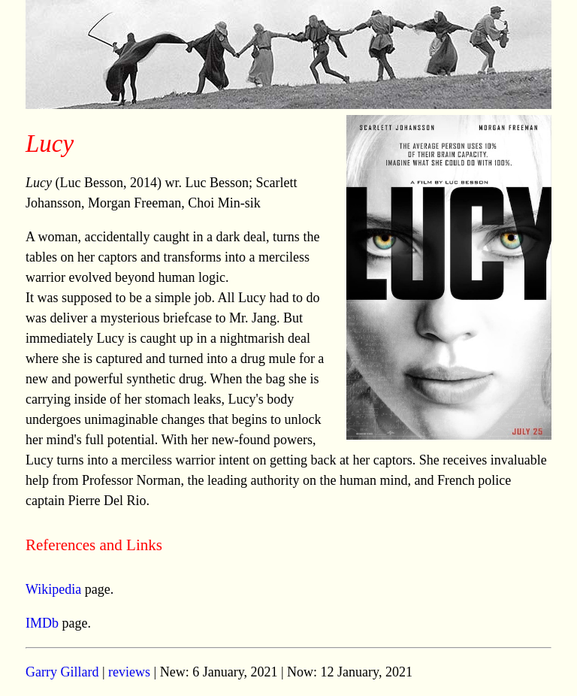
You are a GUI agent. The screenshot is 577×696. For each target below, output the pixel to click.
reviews (129, 671)
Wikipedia (53, 589)
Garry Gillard (62, 671)
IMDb (42, 623)
